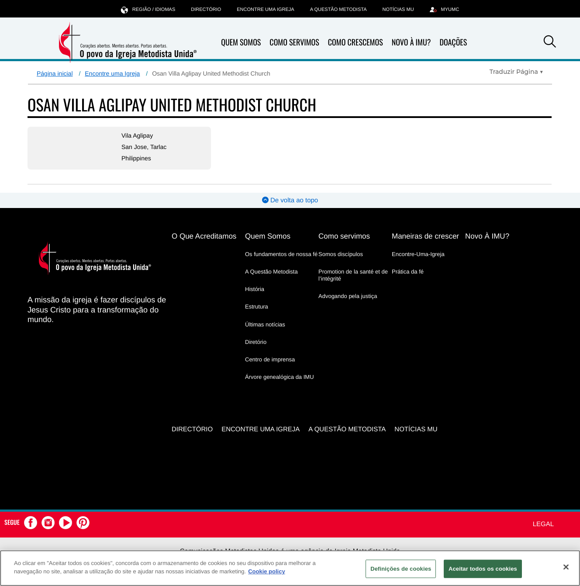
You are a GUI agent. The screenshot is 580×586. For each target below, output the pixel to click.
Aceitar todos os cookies (483, 568)
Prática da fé (408, 271)
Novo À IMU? (411, 42)
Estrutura (256, 306)
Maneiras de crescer (425, 236)
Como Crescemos (355, 42)
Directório (206, 9)
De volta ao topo (290, 200)
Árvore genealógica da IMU (279, 377)
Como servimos (344, 236)
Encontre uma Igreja (112, 73)
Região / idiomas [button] (148, 9)
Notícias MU (398, 9)
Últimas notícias (265, 324)
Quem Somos (241, 42)
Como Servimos (294, 42)
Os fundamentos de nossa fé (281, 254)
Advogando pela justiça (347, 296)
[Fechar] (566, 566)
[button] (550, 43)
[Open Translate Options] (516, 72)
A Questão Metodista (338, 9)
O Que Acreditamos (204, 236)
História (254, 289)
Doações (453, 42)
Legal (543, 524)
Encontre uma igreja (265, 9)
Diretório (255, 342)
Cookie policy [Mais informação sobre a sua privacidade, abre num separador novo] (266, 571)
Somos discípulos (340, 254)
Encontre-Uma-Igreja (418, 254)
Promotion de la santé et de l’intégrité (353, 275)
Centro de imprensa (270, 359)
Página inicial (55, 73)
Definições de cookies (400, 568)
